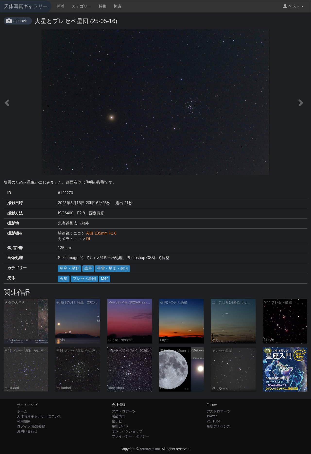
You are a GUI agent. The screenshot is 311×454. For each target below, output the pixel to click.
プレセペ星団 (84, 279)
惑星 (88, 268)
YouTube (213, 421)
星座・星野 (69, 268)
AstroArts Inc (150, 449)
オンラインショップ (127, 431)
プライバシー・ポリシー (130, 436)
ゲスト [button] (293, 6)
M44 (104, 279)
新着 (61, 6)
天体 (11, 278)
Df (88, 239)
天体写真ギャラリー (26, 6)
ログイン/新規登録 (31, 426)
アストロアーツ (124, 411)
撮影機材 (15, 233)
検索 (117, 6)
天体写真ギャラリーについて (39, 416)
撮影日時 (15, 203)
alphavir (20, 21)
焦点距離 (15, 248)
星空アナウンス (218, 426)
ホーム (22, 411)
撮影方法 (15, 213)
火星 (64, 279)
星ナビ (117, 421)
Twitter (212, 416)
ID (9, 193)
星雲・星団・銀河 (112, 268)
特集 (102, 6)
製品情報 (118, 416)
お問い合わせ (27, 431)
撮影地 (13, 223)
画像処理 (15, 258)
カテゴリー (81, 6)
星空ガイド (120, 426)
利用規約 (24, 421)
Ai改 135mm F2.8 (101, 233)
